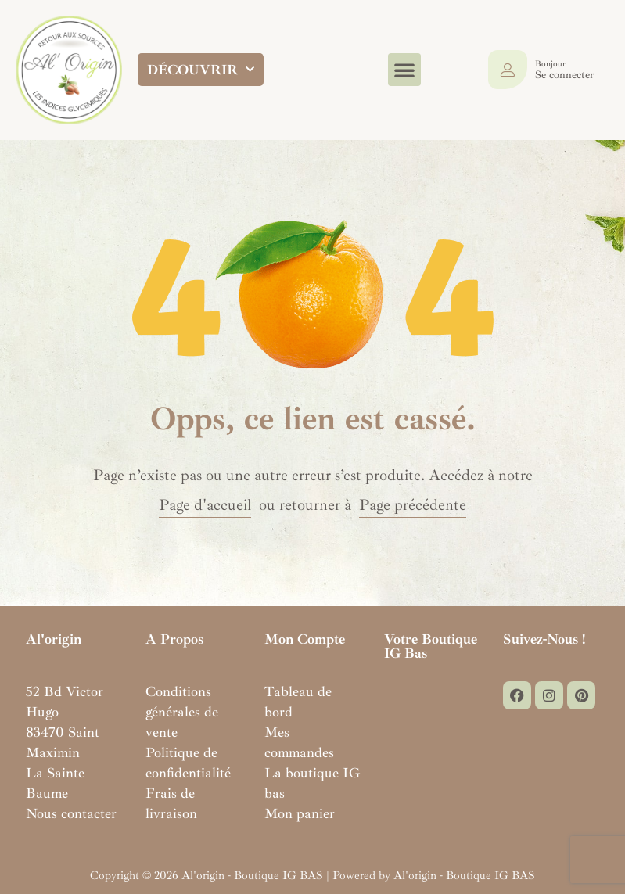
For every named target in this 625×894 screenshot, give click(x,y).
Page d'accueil (205, 505)
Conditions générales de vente (181, 712)
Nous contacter (71, 813)
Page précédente (412, 505)
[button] (404, 69)
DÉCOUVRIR (200, 69)
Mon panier (299, 813)
